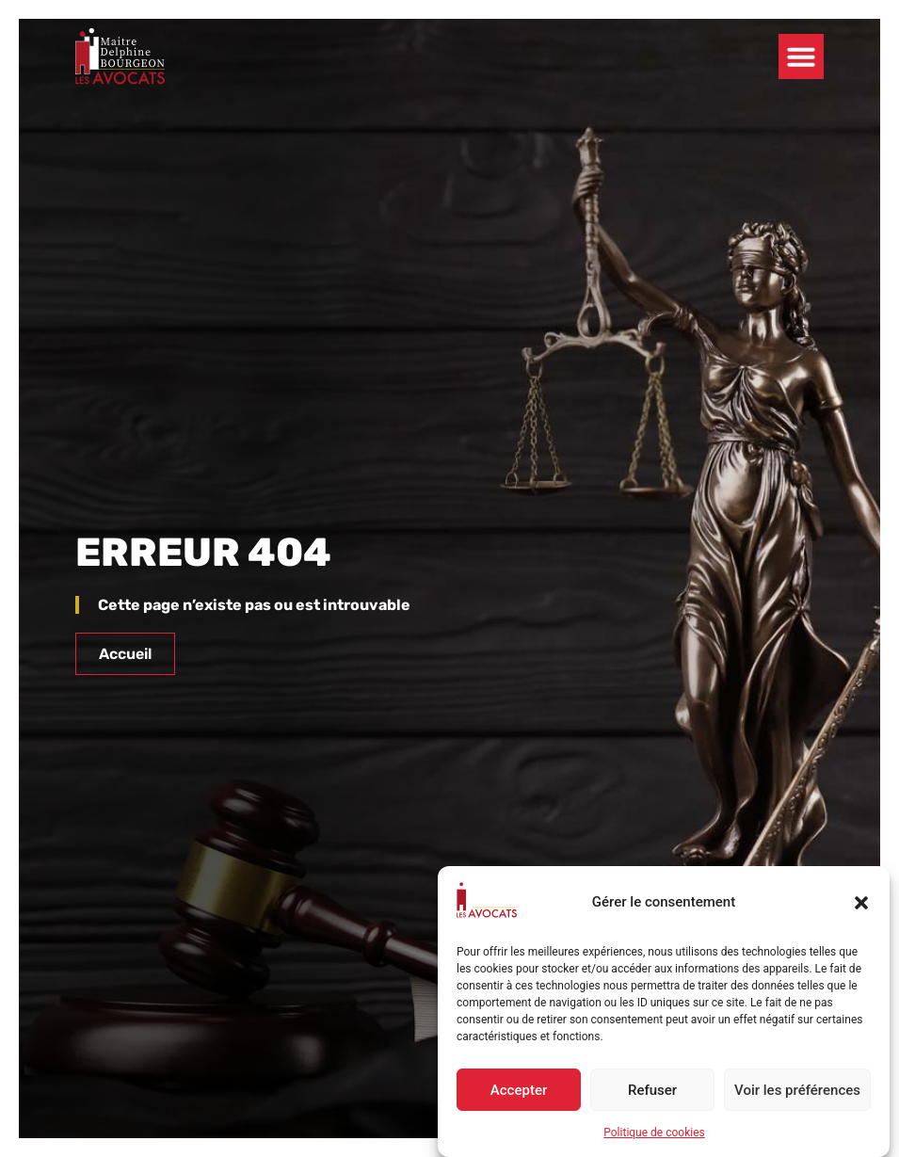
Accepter (518, 1090)
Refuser (652, 1090)
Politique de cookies (653, 1132)
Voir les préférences (797, 1090)
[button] (861, 902)
